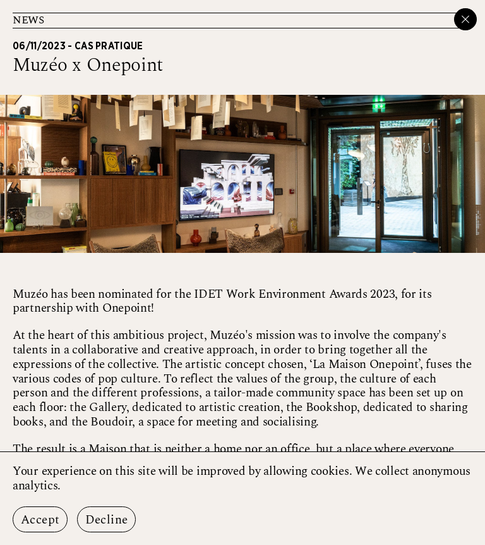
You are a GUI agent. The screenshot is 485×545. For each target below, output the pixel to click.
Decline (106, 520)
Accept (40, 520)
